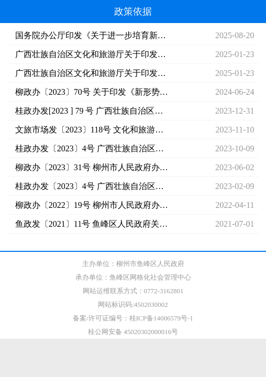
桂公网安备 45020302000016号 (133, 332)
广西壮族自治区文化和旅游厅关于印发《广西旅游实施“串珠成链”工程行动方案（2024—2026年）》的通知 (92, 54)
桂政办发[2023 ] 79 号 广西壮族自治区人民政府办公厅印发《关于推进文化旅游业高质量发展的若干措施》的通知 (92, 110)
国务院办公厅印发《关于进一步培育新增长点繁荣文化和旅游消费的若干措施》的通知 (92, 35)
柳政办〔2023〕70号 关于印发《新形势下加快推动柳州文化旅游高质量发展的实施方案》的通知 (92, 91)
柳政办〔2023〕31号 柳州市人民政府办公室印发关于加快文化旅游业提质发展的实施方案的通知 (92, 167)
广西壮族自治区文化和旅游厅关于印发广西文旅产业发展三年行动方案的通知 (92, 73)
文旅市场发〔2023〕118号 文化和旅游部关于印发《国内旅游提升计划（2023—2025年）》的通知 (92, 129)
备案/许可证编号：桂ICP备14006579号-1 (133, 318)
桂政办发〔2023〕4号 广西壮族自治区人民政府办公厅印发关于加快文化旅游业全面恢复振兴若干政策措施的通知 (92, 148)
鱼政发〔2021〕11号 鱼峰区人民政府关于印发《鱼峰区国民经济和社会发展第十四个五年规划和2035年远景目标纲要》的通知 (92, 223)
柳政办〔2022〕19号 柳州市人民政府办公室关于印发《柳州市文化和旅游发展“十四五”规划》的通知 (92, 205)
